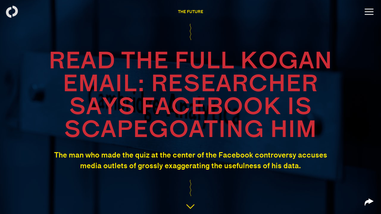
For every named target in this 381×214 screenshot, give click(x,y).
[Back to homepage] (12, 12)
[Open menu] (369, 12)
